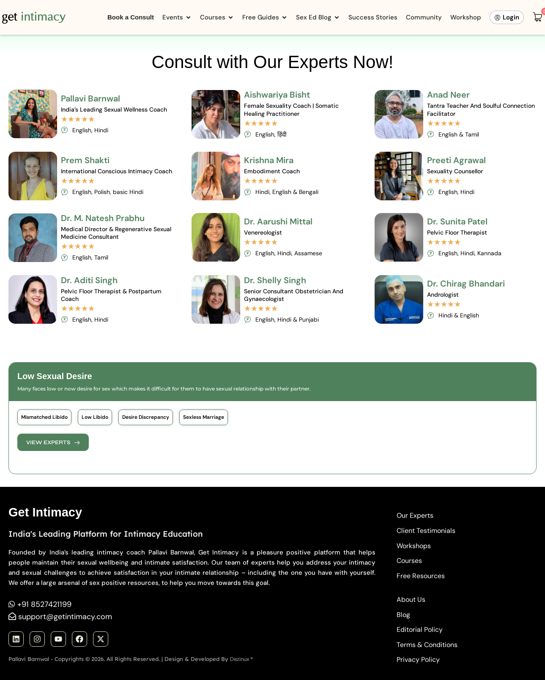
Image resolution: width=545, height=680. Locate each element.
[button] (44, 417)
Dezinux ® (241, 659)
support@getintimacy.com (65, 617)
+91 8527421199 (44, 604)
